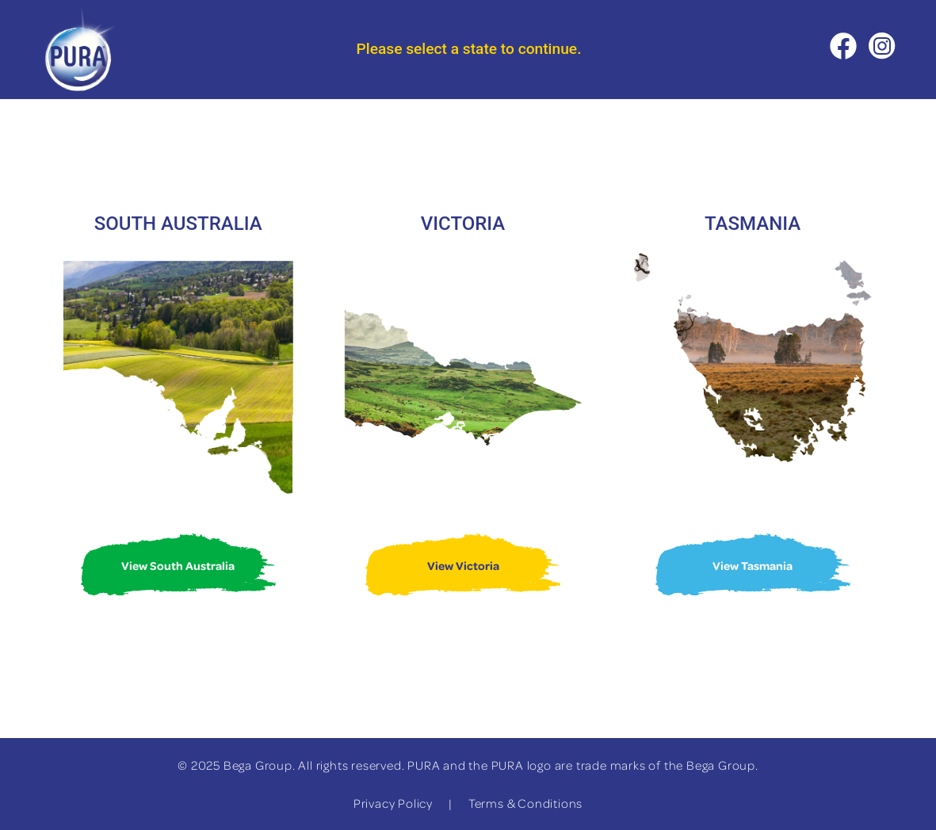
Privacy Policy (393, 803)
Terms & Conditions (525, 803)
